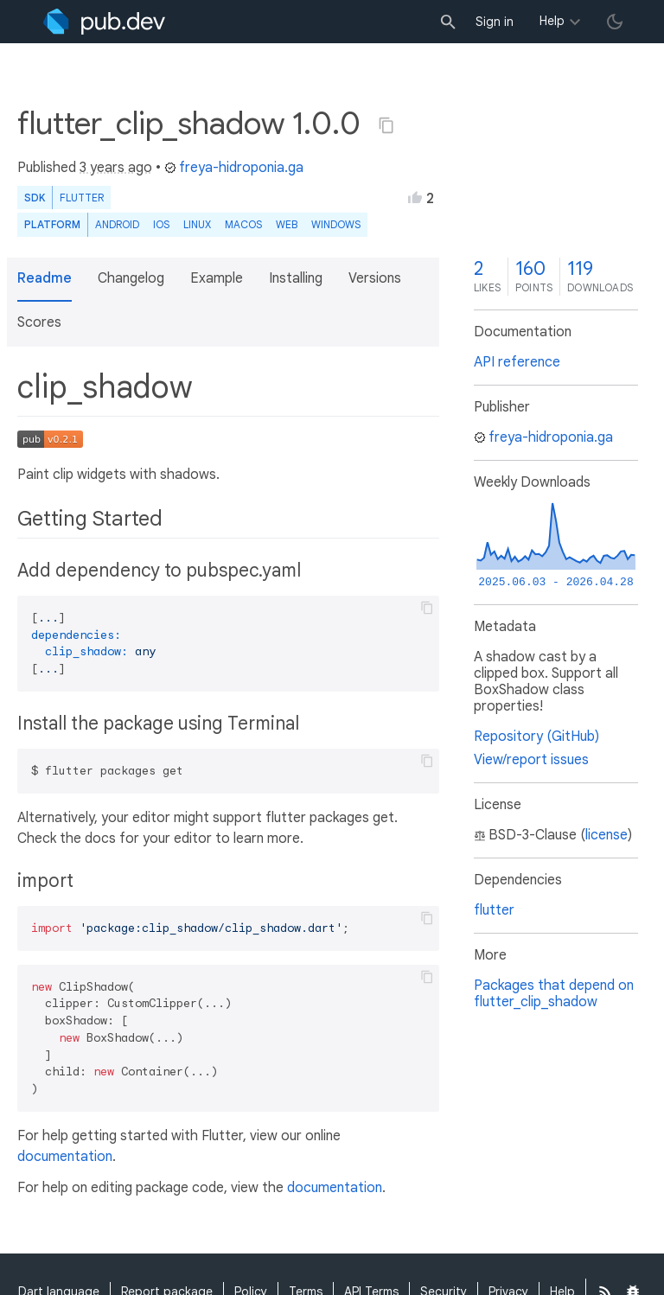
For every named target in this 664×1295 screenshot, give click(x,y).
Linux (197, 224)
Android (117, 224)
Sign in (495, 21)
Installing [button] (295, 278)
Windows (336, 224)
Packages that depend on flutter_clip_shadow (554, 994)
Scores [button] (39, 322)
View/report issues (531, 760)
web (286, 224)
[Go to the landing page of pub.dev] (104, 22)
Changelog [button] (131, 278)
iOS (161, 224)
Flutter (82, 197)
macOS (243, 224)
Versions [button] (374, 278)
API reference (517, 362)
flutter (494, 910)
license (606, 835)
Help (552, 21)
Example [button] (216, 278)
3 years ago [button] (116, 167)
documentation (64, 1156)
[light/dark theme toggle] (614, 21)
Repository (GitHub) (536, 736)
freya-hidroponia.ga (233, 167)
